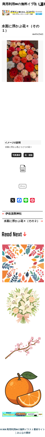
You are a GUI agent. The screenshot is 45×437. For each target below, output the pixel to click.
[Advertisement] (22, 110)
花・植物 (28, 155)
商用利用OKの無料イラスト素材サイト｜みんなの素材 (13, 4)
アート (22, 186)
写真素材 (16, 155)
